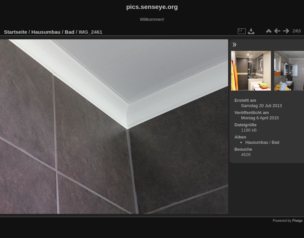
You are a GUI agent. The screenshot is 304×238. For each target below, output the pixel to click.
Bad (70, 32)
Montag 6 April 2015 (260, 117)
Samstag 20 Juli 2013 (261, 105)
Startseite (15, 32)
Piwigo (297, 220)
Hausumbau (46, 32)
